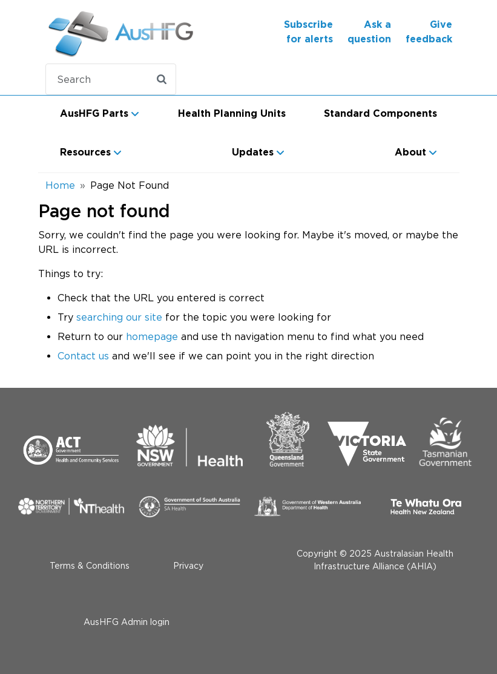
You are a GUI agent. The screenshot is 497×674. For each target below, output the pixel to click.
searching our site (119, 317)
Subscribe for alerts (308, 32)
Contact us (83, 355)
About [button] (410, 152)
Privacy (188, 565)
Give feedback (429, 32)
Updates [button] (253, 152)
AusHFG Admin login (127, 621)
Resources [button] (85, 152)
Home (60, 185)
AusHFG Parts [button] (94, 114)
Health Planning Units (232, 114)
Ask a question (369, 32)
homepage (152, 336)
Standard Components (380, 114)
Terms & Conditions (90, 565)
